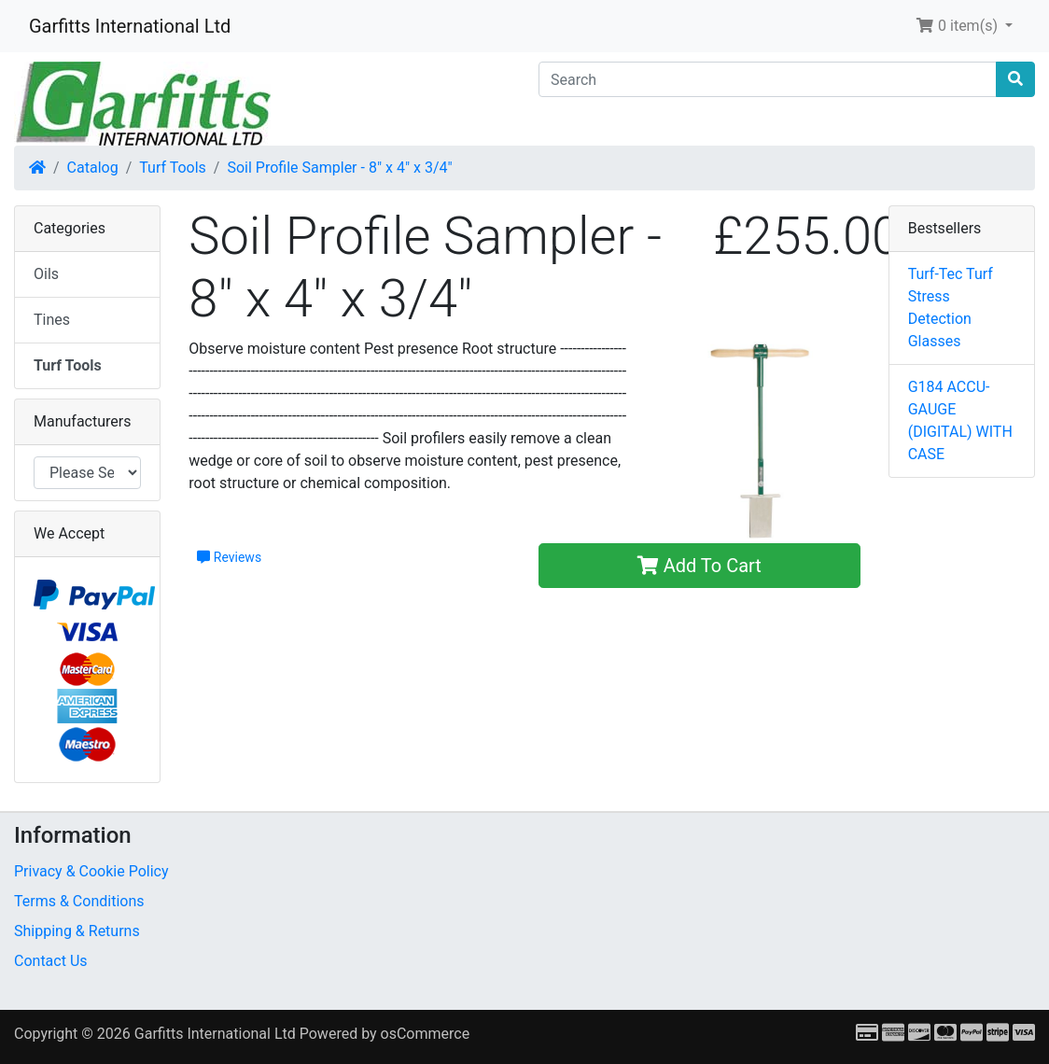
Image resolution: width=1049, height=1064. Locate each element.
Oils (46, 274)
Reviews (229, 557)
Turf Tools (172, 167)
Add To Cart (699, 565)
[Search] (767, 79)
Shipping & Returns (77, 931)
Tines (52, 320)
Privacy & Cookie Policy (91, 871)
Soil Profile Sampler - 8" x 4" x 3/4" (339, 167)
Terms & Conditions (79, 901)
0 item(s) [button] (958, 26)
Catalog (93, 167)
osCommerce (425, 1034)
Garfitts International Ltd (130, 26)
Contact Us (51, 961)
